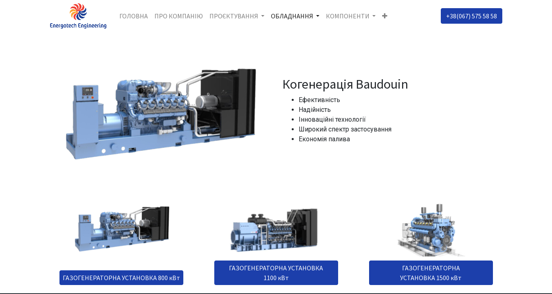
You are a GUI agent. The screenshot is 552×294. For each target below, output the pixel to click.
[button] (385, 16)
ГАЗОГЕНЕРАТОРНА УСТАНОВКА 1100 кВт (276, 273)
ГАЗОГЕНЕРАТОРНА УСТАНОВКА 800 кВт (121, 278)
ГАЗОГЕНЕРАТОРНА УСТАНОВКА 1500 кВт (431, 273)
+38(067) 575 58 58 (471, 16)
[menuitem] (133, 16)
